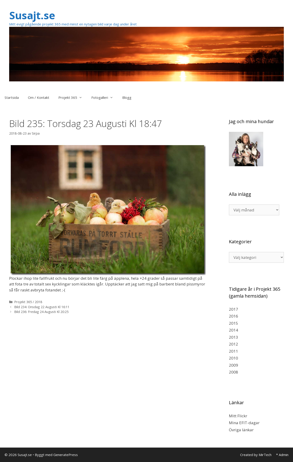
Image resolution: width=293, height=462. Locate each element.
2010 (233, 358)
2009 (233, 365)
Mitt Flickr (238, 415)
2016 (233, 316)
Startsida (12, 97)
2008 (233, 372)
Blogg (126, 97)
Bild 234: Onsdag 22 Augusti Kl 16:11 (41, 307)
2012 (233, 344)
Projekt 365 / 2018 (28, 302)
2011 (233, 351)
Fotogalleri (104, 97)
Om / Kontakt (38, 97)
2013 (233, 337)
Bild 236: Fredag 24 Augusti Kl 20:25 (41, 312)
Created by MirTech (255, 454)
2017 (233, 309)
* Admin (282, 454)
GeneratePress (65, 454)
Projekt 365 (72, 97)
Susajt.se (32, 15)
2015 (233, 323)
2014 (233, 330)
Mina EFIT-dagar (244, 422)
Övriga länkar (241, 429)
